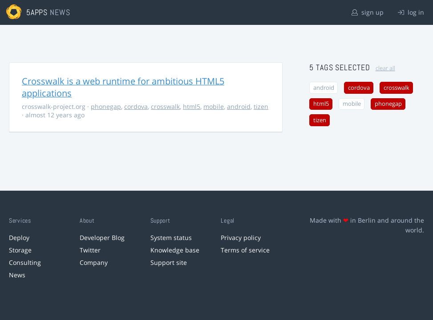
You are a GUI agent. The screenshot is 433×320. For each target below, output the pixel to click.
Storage (20, 250)
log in (411, 12)
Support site (168, 262)
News (17, 275)
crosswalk (165, 106)
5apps (37, 12)
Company (94, 262)
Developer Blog (102, 237)
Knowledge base (174, 250)
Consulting (25, 262)
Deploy (19, 237)
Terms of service (245, 250)
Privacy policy (241, 237)
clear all (385, 68)
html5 (191, 106)
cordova (136, 106)
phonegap (106, 106)
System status (171, 237)
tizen (261, 106)
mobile (213, 106)
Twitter (90, 250)
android (239, 106)
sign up (368, 12)
